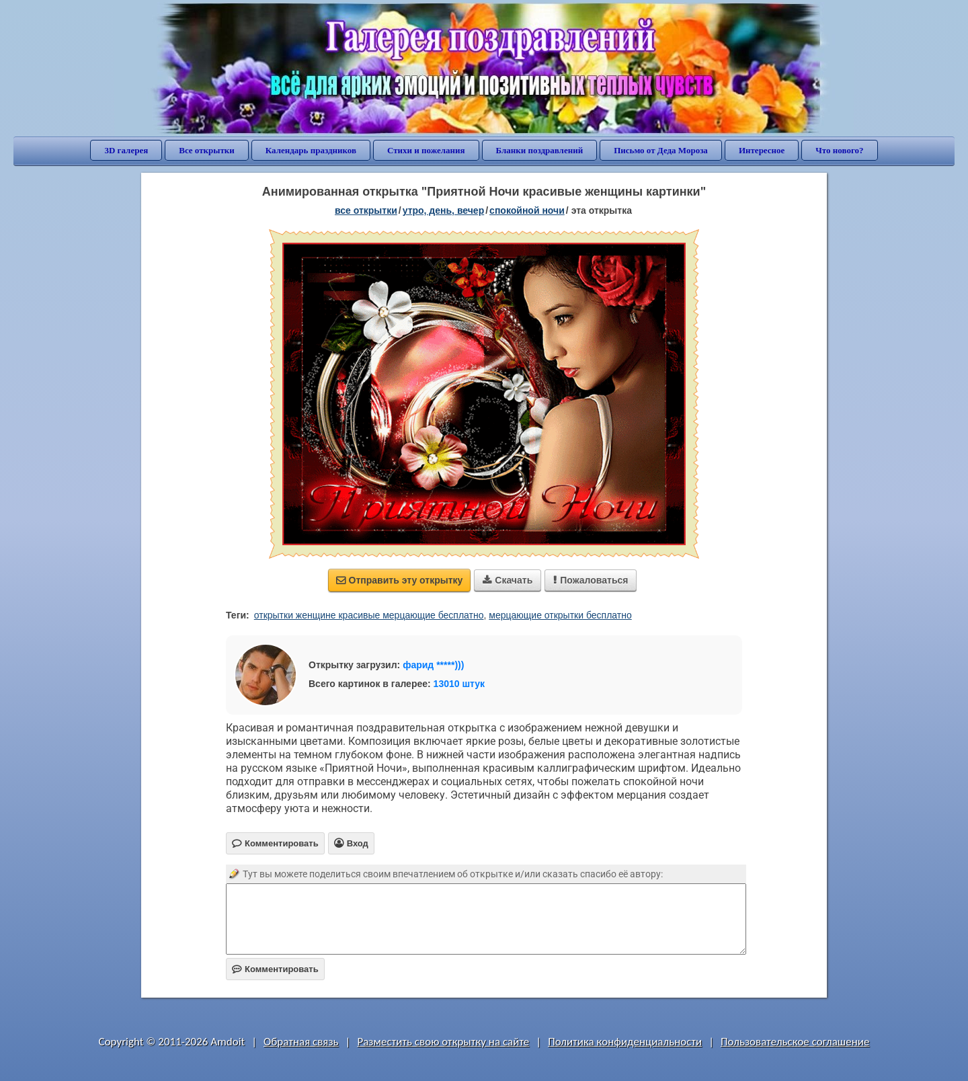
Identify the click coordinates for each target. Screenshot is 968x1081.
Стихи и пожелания (426, 150)
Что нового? (839, 150)
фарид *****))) (433, 664)
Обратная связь (301, 1042)
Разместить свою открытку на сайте (443, 1042)
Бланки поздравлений (539, 150)
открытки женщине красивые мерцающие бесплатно (369, 615)
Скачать (507, 580)
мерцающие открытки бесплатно (560, 615)
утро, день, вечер (444, 210)
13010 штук (459, 683)
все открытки (366, 210)
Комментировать (275, 969)
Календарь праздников (311, 150)
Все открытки (207, 150)
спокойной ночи (527, 210)
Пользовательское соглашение (795, 1042)
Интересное (761, 150)
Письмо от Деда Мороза (661, 150)
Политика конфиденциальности (625, 1042)
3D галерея (126, 150)
